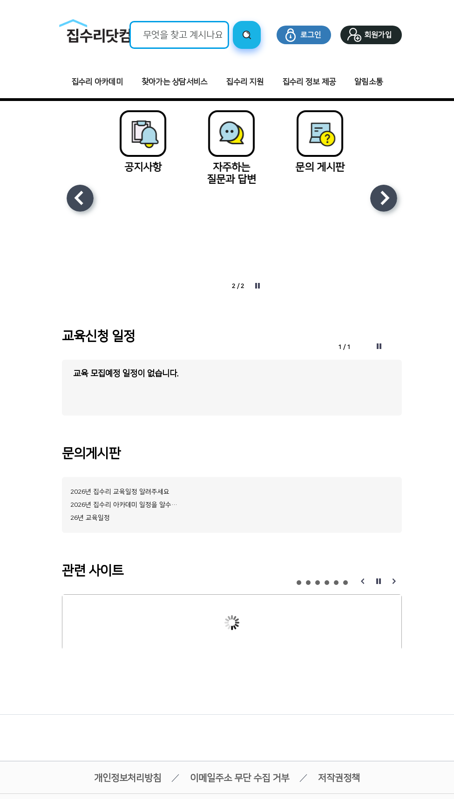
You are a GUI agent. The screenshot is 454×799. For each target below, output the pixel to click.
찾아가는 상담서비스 (175, 82)
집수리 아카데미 (97, 82)
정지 (257, 285)
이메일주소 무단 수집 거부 (239, 779)
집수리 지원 (245, 82)
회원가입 (378, 35)
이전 (80, 198)
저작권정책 (339, 779)
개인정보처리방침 (127, 779)
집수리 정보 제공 (309, 82)
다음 (383, 198)
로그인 (310, 35)
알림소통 (368, 82)
